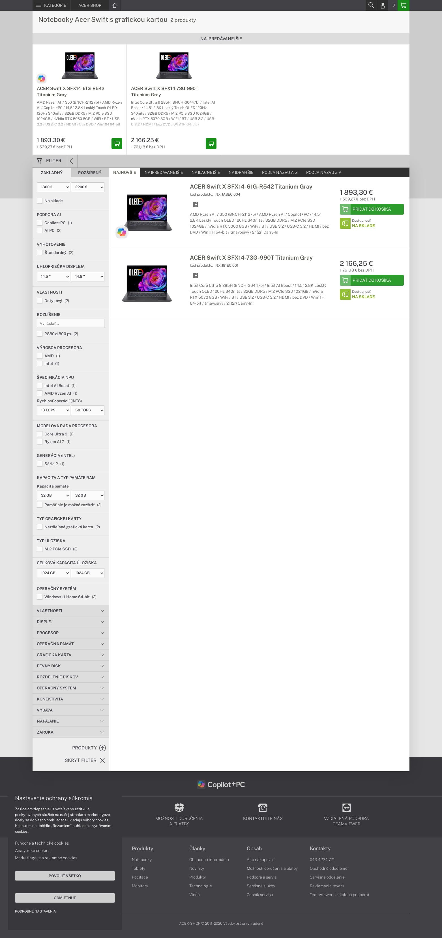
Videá (194, 894)
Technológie (200, 886)
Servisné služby (261, 886)
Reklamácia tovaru (327, 886)
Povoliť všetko (54, 875)
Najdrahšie (241, 172)
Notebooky (142, 859)
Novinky (196, 868)
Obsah (254, 848)
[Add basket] (116, 143)
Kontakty (320, 848)
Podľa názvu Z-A (324, 172)
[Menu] (51, 5)
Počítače (140, 877)
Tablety (138, 868)
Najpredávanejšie (164, 172)
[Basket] (403, 5)
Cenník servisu (260, 894)
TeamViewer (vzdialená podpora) (339, 894)
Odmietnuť (54, 897)
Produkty (142, 848)
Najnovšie (124, 172)
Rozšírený (89, 172)
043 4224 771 (322, 859)
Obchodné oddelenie (328, 868)
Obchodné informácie (209, 859)
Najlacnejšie (206, 172)
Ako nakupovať (260, 859)
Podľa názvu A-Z (280, 172)
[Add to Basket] (372, 209)
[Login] (382, 5)
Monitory (140, 886)
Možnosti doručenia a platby (272, 868)
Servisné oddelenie (327, 877)
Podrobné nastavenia (36, 911)
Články (197, 848)
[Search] (371, 5)
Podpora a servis (262, 877)
